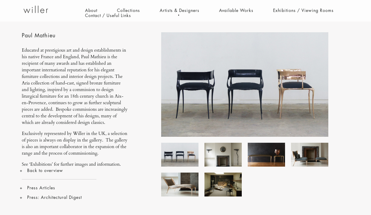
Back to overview (45, 170)
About (91, 10)
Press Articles (41, 188)
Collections (128, 10)
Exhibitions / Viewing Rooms (303, 10)
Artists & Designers (179, 10)
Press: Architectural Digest (54, 197)
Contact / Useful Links (108, 15)
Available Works (236, 10)
